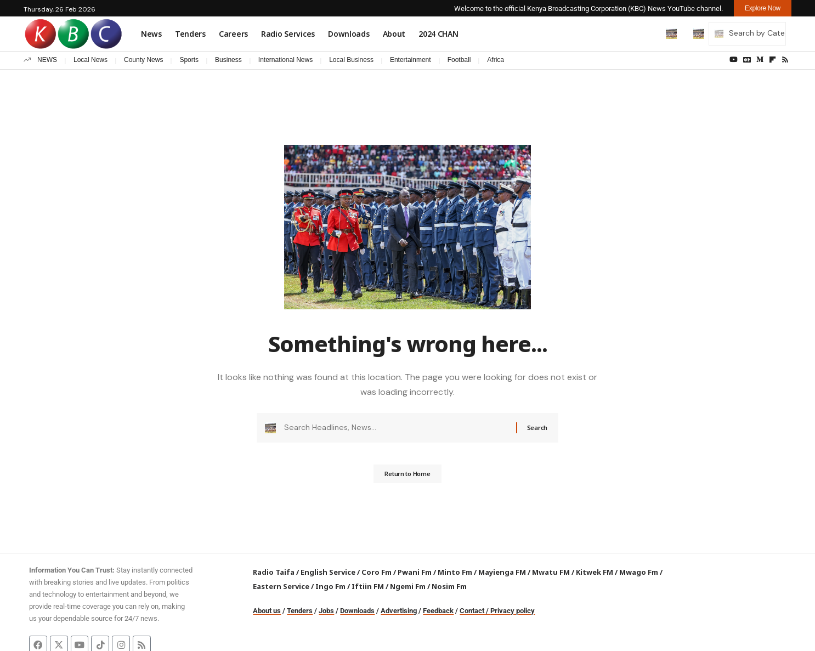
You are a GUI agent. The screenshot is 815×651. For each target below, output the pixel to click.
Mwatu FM (551, 572)
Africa (495, 60)
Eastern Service (281, 586)
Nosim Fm (448, 586)
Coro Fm (376, 572)
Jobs (326, 611)
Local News (90, 60)
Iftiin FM (368, 586)
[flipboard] (772, 60)
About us (267, 611)
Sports (189, 60)
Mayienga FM (502, 572)
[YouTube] (733, 60)
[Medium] (760, 60)
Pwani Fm (415, 572)
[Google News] (747, 60)
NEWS (47, 60)
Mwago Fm (638, 572)
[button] (648, 33)
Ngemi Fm (408, 586)
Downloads (357, 611)
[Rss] (785, 60)
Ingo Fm (330, 586)
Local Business (351, 60)
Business (228, 60)
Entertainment (410, 60)
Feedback (438, 611)
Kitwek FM (594, 572)
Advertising (399, 611)
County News (143, 60)
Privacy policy (512, 611)
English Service (328, 572)
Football (459, 60)
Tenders (300, 611)
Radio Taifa (274, 572)
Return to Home (407, 478)
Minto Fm (455, 572)
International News (285, 60)
